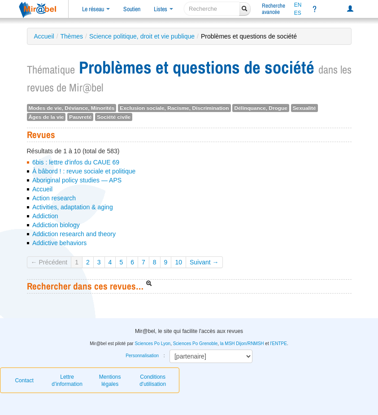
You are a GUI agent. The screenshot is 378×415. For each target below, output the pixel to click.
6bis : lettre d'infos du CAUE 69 (75, 162)
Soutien (131, 9)
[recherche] (211, 8)
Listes (163, 9)
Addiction (45, 216)
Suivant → (204, 262)
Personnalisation (142, 355)
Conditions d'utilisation (152, 380)
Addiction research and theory (74, 234)
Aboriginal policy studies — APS (77, 180)
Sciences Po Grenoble (195, 343)
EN (298, 5)
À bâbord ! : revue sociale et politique (83, 171)
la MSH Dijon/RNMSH (242, 343)
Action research (54, 198)
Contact (24, 380)
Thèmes (72, 36)
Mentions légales (110, 380)
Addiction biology (56, 225)
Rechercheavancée (273, 9)
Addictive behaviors (59, 242)
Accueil (44, 36)
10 (178, 262)
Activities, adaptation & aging (72, 207)
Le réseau (96, 9)
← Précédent (49, 262)
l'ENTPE (278, 343)
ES (297, 13)
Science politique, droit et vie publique (142, 36)
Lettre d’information (67, 380)
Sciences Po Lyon (152, 343)
